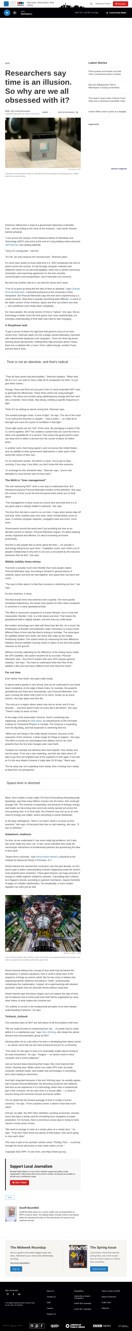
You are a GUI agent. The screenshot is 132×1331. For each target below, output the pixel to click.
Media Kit (105, 1308)
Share (46, 112)
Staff (48, 1303)
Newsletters (103, 4)
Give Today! (20, 1182)
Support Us (51, 1314)
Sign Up (16, 1269)
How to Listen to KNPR (111, 1291)
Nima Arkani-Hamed (46, 856)
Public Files (106, 1303)
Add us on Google (68, 112)
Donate (122, 4)
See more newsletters (20, 1262)
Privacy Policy (30, 1303)
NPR (7, 63)
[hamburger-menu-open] (6, 3)
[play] (7, 12)
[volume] (15, 13)
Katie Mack (36, 721)
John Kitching (49, 1032)
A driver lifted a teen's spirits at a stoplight (107, 112)
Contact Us (51, 1297)
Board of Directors (109, 1297)
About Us (50, 1291)
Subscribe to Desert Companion (82, 1297)
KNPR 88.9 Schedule (82, 1303)
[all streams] (116, 13)
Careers (50, 1308)
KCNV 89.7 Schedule (82, 1309)
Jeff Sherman (12, 245)
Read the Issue (99, 1269)
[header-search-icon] (91, 3)
